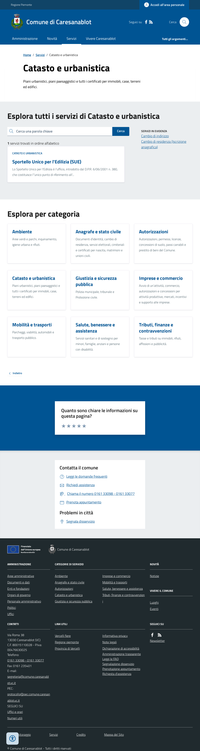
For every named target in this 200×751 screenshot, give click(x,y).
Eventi (154, 608)
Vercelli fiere (63, 635)
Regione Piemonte (21, 5)
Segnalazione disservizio (118, 663)
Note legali (109, 642)
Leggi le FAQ (110, 659)
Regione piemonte (67, 642)
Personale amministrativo (24, 601)
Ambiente (61, 576)
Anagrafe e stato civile (69, 582)
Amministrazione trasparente (121, 654)
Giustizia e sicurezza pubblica (73, 601)
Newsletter (157, 640)
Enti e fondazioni (18, 588)
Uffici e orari (15, 711)
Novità (52, 38)
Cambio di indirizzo (155, 136)
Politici (11, 607)
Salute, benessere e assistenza (122, 588)
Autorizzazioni (64, 588)
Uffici (10, 614)
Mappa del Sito (114, 734)
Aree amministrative (20, 576)
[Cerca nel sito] (182, 22)
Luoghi (154, 602)
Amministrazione (25, 38)
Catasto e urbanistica (27, 153)
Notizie (154, 576)
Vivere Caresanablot (101, 38)
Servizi (71, 38)
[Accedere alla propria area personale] (164, 5)
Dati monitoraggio (19, 734)
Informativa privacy (115, 635)
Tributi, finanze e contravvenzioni (123, 598)
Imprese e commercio (116, 576)
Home (27, 54)
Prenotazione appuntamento (121, 668)
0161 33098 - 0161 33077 (25, 660)
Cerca (121, 131)
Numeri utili (14, 718)
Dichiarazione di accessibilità (120, 648)
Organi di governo (18, 595)
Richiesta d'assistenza (116, 673)
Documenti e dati (18, 582)
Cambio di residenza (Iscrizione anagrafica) (163, 144)
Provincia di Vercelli (67, 648)
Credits (81, 734)
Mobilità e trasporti (114, 582)
